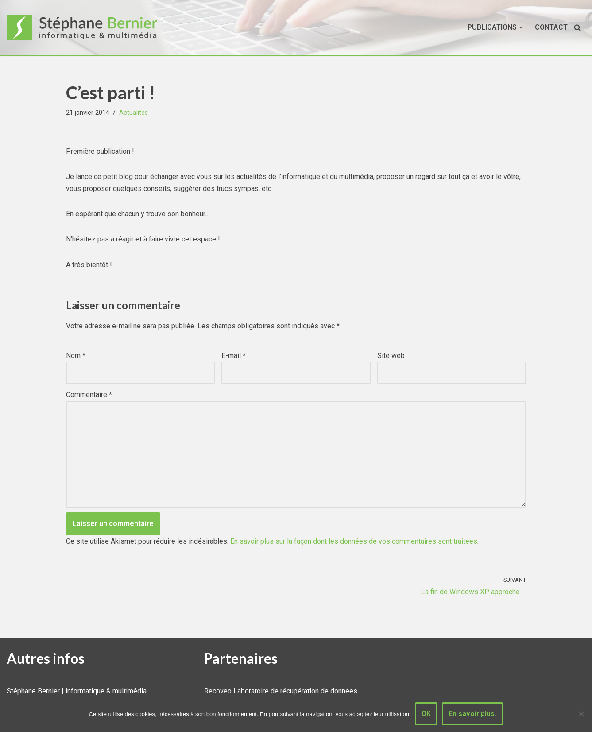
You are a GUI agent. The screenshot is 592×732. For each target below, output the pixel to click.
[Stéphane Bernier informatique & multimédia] (86, 27)
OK (426, 713)
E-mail (233, 355)
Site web (391, 355)
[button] (520, 27)
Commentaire (89, 394)
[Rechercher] (577, 27)
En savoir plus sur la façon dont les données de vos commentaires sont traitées (353, 541)
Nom (75, 355)
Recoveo (218, 691)
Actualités (133, 113)
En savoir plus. (472, 713)
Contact (551, 27)
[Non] (581, 713)
